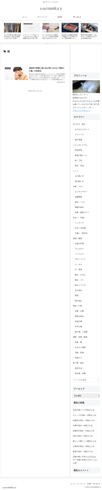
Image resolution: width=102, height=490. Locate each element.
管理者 (89, 484)
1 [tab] (47, 43)
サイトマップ (80, 484)
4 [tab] (55, 43)
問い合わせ (96, 484)
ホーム (72, 484)
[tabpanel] (12, 31)
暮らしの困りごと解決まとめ (84, 441)
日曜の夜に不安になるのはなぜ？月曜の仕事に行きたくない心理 (85, 460)
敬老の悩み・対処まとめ (83, 451)
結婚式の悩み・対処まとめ (83, 420)
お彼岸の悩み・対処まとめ (83, 446)
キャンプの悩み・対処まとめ (84, 415)
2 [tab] (50, 43)
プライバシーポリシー (81, 111)
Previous (1, 32)
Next (101, 32)
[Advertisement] (34, 60)
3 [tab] (52, 43)
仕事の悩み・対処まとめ (83, 425)
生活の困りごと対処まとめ (83, 410)
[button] (98, 380)
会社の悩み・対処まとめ (83, 436)
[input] (86, 380)
